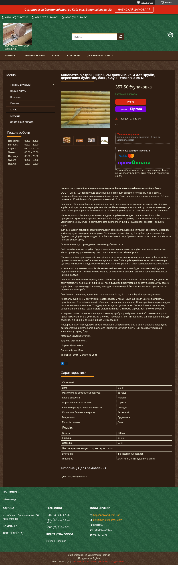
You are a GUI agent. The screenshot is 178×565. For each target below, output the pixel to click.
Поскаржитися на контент (84, 561)
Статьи (14, 103)
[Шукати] (120, 36)
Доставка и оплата (100, 55)
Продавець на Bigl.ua (89, 558)
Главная (9, 55)
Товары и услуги (33, 55)
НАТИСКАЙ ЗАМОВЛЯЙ (134, 9)
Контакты (73, 55)
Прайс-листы (18, 90)
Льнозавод (10, 499)
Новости (15, 97)
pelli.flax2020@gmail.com (107, 520)
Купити (131, 101)
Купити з (131, 109)
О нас (56, 55)
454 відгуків (147, 2)
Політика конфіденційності (112, 561)
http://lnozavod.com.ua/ (106, 515)
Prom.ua (106, 555)
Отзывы (15, 115)
